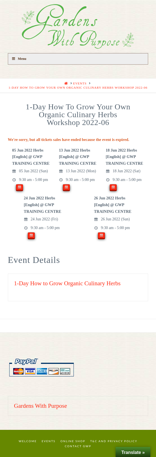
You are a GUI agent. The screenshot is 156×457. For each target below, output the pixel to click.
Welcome (28, 441)
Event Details (34, 260)
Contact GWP (78, 446)
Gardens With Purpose (40, 405)
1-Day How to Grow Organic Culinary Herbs (67, 283)
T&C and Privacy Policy (113, 441)
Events (49, 441)
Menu (19, 59)
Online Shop (72, 441)
